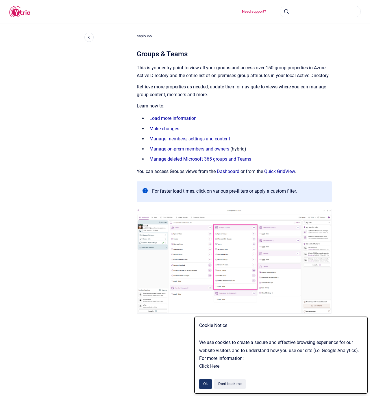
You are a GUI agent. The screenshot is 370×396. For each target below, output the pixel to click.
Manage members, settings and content (189, 139)
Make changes (164, 128)
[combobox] (320, 11)
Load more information (173, 118)
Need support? (254, 11)
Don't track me (230, 384)
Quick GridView (279, 171)
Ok (205, 384)
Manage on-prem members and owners (189, 149)
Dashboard (228, 171)
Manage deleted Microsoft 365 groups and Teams (200, 159)
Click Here (209, 366)
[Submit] (286, 11)
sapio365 (144, 36)
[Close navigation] (89, 37)
